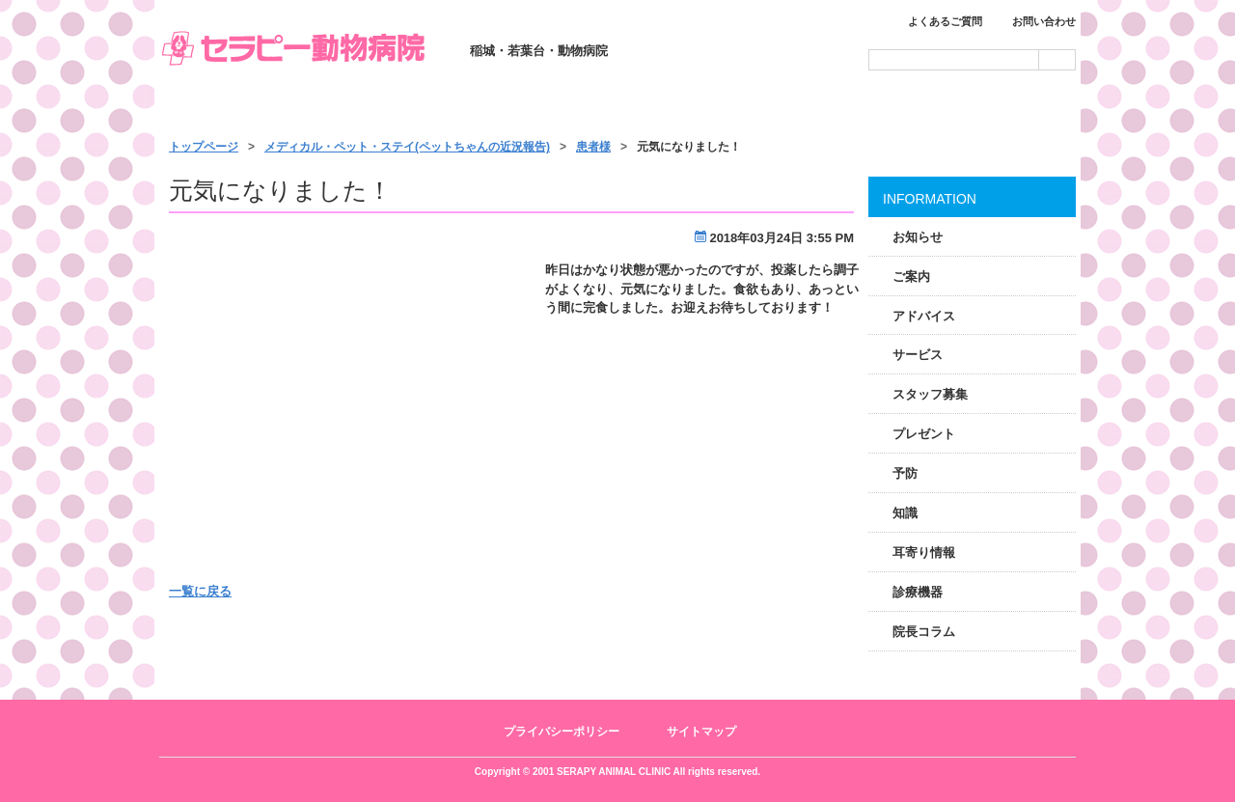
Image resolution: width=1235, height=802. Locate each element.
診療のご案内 (436, 108)
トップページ (250, 108)
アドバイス (923, 316)
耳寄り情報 (923, 552)
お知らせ (917, 237)
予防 (905, 473)
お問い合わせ (1044, 21)
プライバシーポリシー (561, 731)
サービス (619, 108)
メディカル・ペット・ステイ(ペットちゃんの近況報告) (407, 146)
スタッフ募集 (930, 394)
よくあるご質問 (945, 21)
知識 (905, 513)
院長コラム (923, 631)
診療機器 (917, 592)
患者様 (593, 146)
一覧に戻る (200, 591)
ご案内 (911, 276)
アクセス (986, 108)
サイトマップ (701, 731)
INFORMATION (929, 199)
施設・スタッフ (802, 108)
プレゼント (923, 434)
